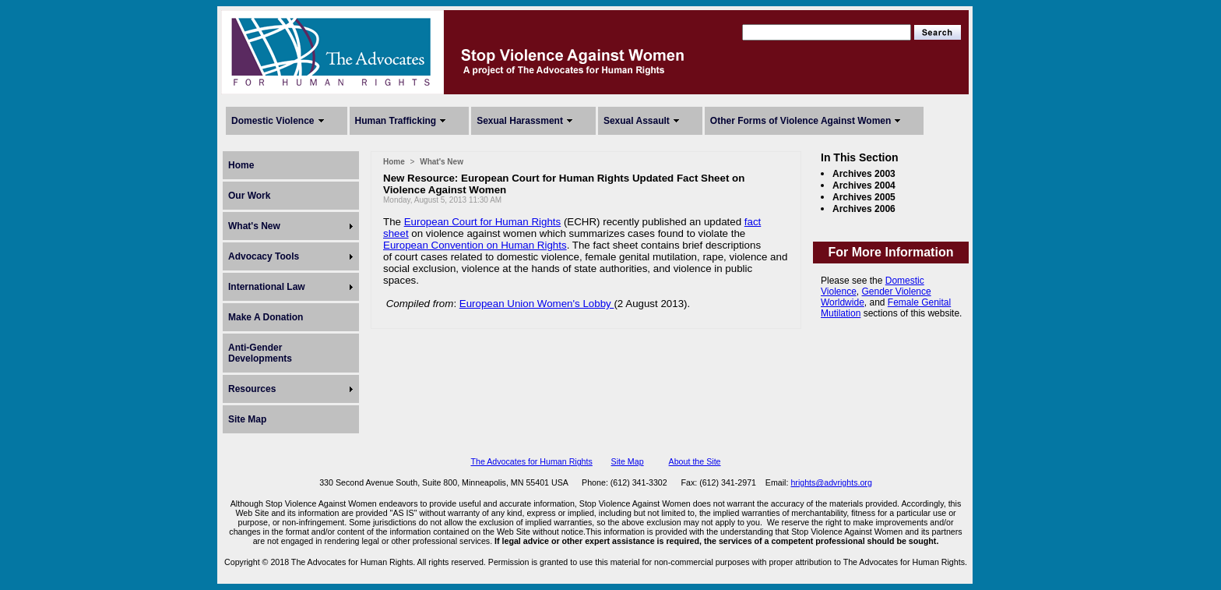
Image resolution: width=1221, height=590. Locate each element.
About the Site (695, 461)
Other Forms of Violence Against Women (800, 120)
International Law (266, 286)
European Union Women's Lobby (536, 303)
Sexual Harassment (520, 120)
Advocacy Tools (263, 256)
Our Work (249, 195)
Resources (252, 388)
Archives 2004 (864, 185)
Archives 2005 (864, 197)
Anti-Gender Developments (260, 353)
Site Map (247, 419)
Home (241, 165)
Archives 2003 (864, 173)
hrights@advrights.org (830, 482)
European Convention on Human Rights (475, 245)
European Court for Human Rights (482, 222)
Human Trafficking (396, 120)
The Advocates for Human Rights (531, 461)
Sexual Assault (636, 120)
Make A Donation (265, 317)
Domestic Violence (273, 120)
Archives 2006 (864, 208)
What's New (254, 226)
